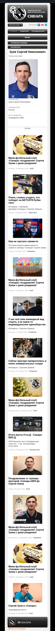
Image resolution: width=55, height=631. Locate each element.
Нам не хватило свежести (23, 241)
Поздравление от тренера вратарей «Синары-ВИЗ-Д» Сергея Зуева (24, 481)
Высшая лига (35, 450)
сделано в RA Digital (17, 629)
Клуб (32, 168)
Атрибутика (24, 31)
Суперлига (31, 251)
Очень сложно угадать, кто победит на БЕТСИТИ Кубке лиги (25, 200)
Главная (14, 31)
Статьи (27, 128)
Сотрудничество (38, 31)
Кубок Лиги (33, 213)
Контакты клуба (14, 25)
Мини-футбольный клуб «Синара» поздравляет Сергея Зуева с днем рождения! (26, 160)
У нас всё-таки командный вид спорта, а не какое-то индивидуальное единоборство (27, 322)
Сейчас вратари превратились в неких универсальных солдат (27, 362)
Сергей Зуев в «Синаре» (23, 606)
